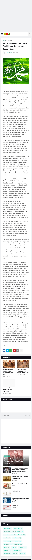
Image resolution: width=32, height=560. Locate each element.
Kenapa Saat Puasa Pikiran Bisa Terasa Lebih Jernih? (7, 389)
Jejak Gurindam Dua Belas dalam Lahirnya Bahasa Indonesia (20, 499)
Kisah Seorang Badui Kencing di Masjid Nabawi (20, 477)
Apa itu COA (18, 528)
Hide (13, 535)
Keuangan (7, 541)
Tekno (22, 553)
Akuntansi (7, 528)
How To (21, 535)
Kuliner (6, 547)
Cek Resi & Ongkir (17, 531)
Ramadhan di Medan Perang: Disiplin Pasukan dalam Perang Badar (8, 372)
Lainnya (22, 547)
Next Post (27, 415)
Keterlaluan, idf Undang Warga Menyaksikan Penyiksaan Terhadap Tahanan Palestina (20, 469)
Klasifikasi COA (16, 491)
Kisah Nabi (18, 544)
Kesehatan (17, 538)
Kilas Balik (8, 544)
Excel (6, 535)
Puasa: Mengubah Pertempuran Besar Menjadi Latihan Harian (23, 371)
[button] (2, 34)
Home (4, 40)
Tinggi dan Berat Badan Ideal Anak (20, 484)
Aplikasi (7, 531)
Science (7, 553)
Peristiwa (16, 550)
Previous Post (5, 415)
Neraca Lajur (15, 505)
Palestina (7, 550)
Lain (14, 547)
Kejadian (7, 538)
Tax (15, 553)
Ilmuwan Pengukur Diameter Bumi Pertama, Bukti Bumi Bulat (16, 460)
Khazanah (9, 40)
